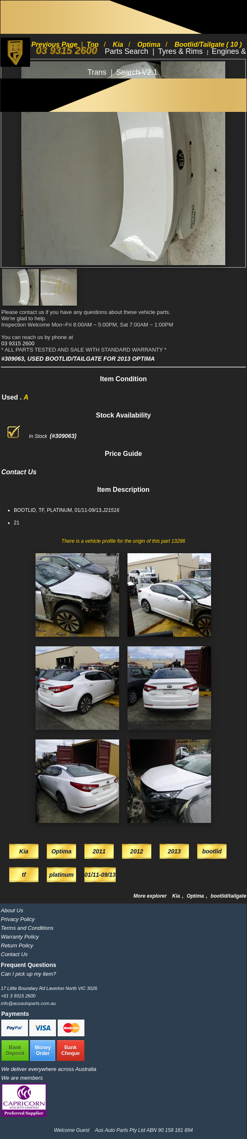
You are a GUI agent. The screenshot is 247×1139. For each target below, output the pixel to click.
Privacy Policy (18, 919)
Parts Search (127, 51)
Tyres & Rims (181, 51)
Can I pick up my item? (28, 974)
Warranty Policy (20, 937)
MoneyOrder (43, 1050)
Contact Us (14, 954)
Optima (196, 896)
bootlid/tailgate (228, 896)
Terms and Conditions (27, 928)
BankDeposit (15, 1050)
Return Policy (17, 945)
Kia (176, 896)
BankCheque (70, 1050)
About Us (12, 910)
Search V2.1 (137, 72)
